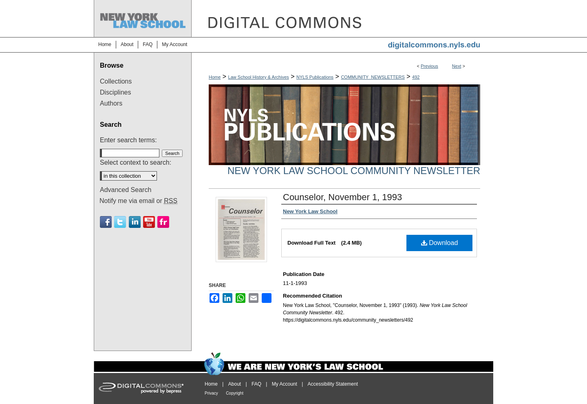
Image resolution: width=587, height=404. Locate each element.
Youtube (149, 222)
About (234, 384)
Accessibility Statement (333, 384)
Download (439, 242)
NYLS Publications (314, 77)
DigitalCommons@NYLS (342, 18)
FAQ (256, 384)
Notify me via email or (138, 201)
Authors (111, 103)
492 (415, 77)
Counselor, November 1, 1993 (342, 197)
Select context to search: (135, 162)
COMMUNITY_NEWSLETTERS (372, 77)
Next (456, 66)
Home (215, 77)
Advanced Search (125, 189)
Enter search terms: (128, 140)
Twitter (120, 222)
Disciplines (115, 92)
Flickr (163, 222)
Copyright (234, 393)
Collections (116, 81)
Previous (429, 66)
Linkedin (135, 222)
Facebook (106, 222)
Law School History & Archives (258, 77)
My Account (284, 384)
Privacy (211, 393)
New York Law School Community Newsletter (353, 170)
